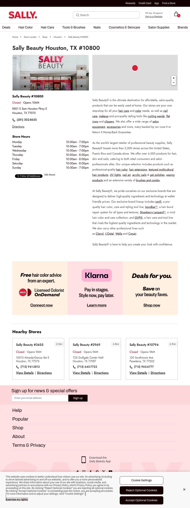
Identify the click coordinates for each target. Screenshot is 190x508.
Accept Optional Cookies (142, 500)
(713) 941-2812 (30, 367)
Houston (58, 37)
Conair (132, 234)
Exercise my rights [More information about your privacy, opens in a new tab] (16, 499)
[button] (6, 27)
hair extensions (138, 170)
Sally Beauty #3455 (29, 344)
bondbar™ (151, 207)
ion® (158, 202)
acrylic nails (139, 175)
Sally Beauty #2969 (86, 344)
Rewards (130, 3)
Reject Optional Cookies (141, 490)
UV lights (115, 175)
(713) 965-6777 (144, 367)
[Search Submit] (77, 15)
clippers (109, 121)
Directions (44, 373)
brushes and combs (148, 180)
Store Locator (30, 37)
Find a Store (168, 3)
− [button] (174, 83)
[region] (95, 490)
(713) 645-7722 (87, 367)
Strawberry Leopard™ (153, 212)
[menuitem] (6, 27)
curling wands (156, 116)
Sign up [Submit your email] (78, 398)
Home (15, 37)
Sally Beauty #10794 (144, 344)
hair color (122, 170)
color (138, 111)
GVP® (138, 218)
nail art (127, 175)
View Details (25, 373)
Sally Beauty (49, 174)
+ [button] (174, 78)
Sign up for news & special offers (44, 390)
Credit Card (145, 3)
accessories (114, 127)
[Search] (108, 15)
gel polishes (157, 175)
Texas (44, 37)
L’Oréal (109, 234)
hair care (123, 111)
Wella (118, 234)
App (156, 3)
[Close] (184, 489)
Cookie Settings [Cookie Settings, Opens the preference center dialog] (141, 480)
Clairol (100, 234)
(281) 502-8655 (27, 120)
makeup (104, 116)
